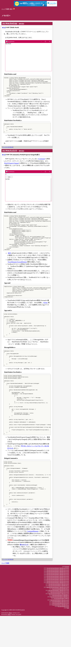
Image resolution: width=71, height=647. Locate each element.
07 (59, 599)
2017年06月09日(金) (9, 23)
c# (4, 27)
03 (51, 599)
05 (55, 599)
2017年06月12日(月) (9, 155)
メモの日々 (6, 16)
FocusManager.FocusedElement (17, 271)
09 (62, 599)
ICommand (41, 163)
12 (68, 597)
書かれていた (24, 575)
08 (60, 599)
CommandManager (33, 562)
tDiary (10, 644)
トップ (3, 9)
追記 (11, 9)
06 (57, 599)
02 (49, 599)
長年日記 (21, 23)
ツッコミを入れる (8, 151)
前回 (9, 262)
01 (48, 599)
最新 (7, 9)
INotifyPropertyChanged (11, 167)
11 (66, 597)
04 (53, 599)
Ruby (9, 645)
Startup (45, 313)
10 (64, 599)
